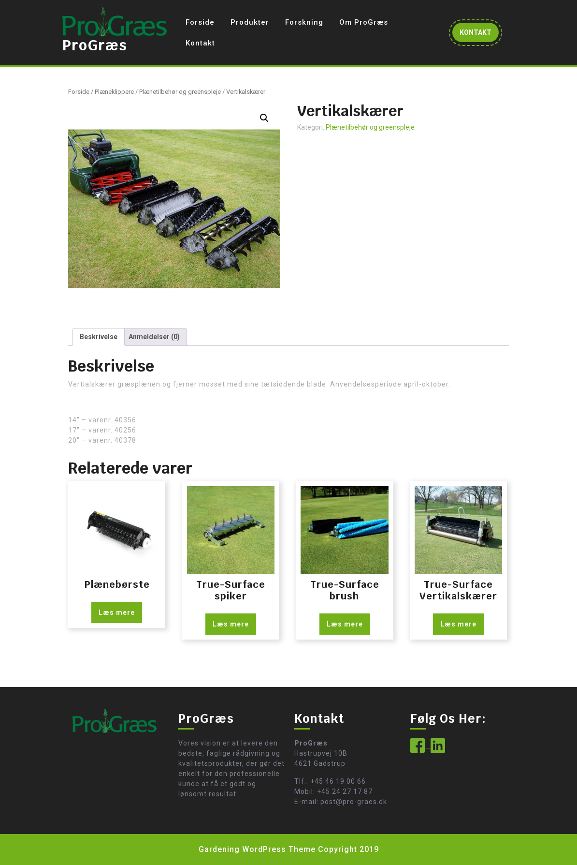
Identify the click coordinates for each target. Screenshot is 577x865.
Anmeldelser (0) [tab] (154, 337)
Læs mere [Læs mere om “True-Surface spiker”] (231, 624)
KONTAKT (479, 34)
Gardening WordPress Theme (257, 849)
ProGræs (94, 45)
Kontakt (200, 43)
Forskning (304, 22)
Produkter (250, 22)
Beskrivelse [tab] (98, 337)
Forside (200, 22)
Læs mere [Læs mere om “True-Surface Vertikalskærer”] (458, 624)
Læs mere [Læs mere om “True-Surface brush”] (345, 624)
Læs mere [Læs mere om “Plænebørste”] (117, 612)
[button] (264, 118)
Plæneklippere (114, 91)
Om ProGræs (363, 22)
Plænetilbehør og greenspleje (180, 91)
